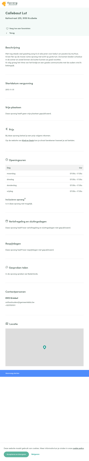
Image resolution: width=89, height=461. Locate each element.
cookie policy (78, 448)
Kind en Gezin (28, 140)
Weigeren (35, 454)
